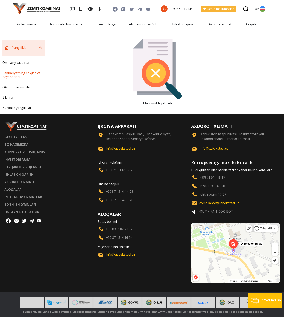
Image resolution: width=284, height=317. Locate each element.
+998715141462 (182, 9)
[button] (265, 300)
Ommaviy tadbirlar (16, 62)
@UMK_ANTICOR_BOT (216, 211)
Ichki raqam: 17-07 (212, 194)
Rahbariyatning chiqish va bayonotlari (21, 75)
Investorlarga (105, 24)
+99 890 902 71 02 (119, 229)
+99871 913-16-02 (119, 170)
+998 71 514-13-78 (119, 200)
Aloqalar (252, 24)
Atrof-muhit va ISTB (144, 24)
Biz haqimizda (26, 24)
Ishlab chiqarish (183, 24)
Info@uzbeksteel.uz (120, 148)
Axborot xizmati (220, 24)
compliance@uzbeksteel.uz (219, 203)
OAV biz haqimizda (16, 87)
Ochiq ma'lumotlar (218, 9)
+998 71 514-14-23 (119, 191)
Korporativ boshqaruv (65, 24)
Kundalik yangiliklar (16, 108)
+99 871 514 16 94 (119, 237)
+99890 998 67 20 (212, 186)
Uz (260, 9)
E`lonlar (8, 97)
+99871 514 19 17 (212, 177)
